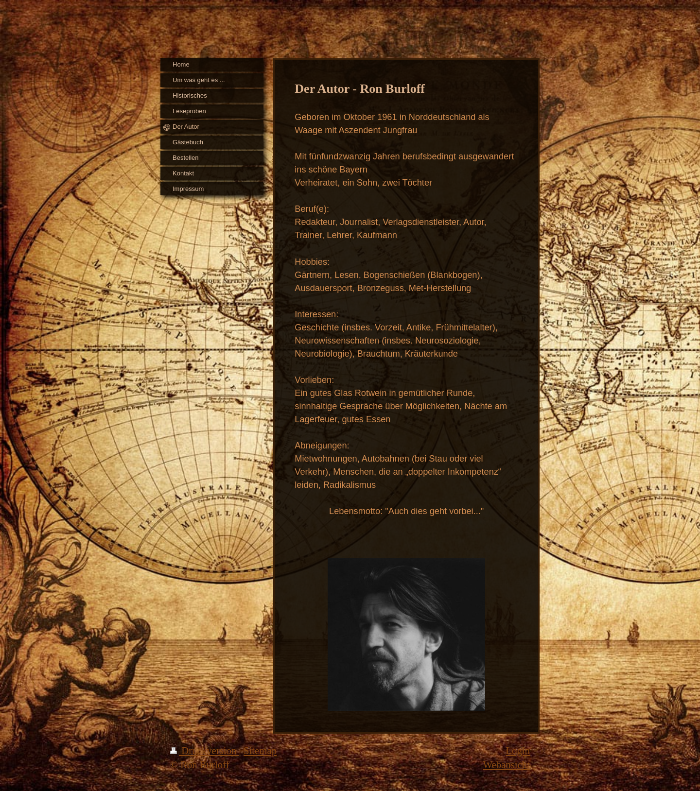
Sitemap (260, 750)
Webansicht (506, 764)
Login (518, 750)
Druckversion (204, 750)
